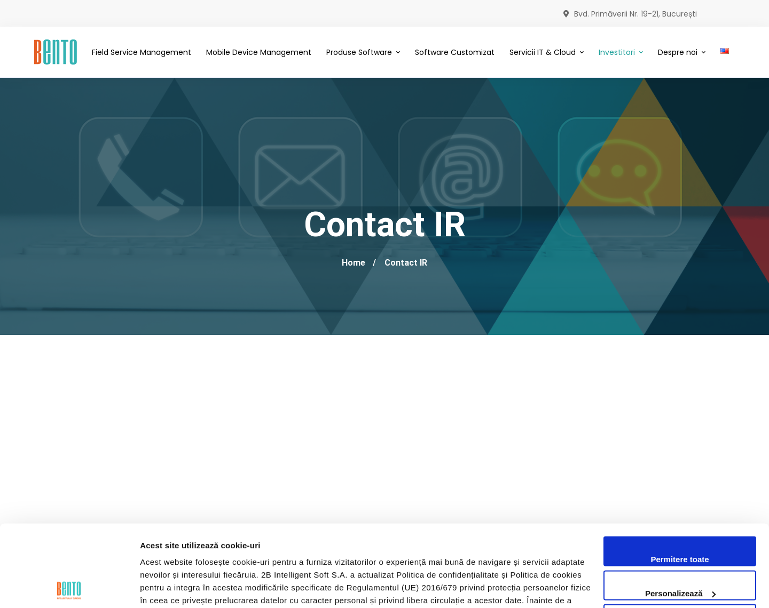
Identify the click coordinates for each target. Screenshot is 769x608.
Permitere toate (679, 478)
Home (353, 263)
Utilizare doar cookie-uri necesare (680, 545)
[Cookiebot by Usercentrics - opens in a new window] (69, 587)
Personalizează (680, 511)
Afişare (154, 586)
